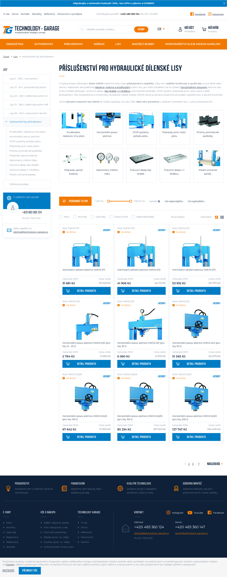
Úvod (6, 56)
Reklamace (12, 542)
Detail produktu (81, 291)
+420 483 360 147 (190, 527)
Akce (64, 216)
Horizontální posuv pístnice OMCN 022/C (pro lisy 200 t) (194, 418)
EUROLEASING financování (59, 547)
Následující (213, 464)
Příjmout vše (29, 570)
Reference (49, 14)
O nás (6, 14)
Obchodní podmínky (55, 532)
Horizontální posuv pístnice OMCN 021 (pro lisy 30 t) (141, 345)
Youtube (198, 512)
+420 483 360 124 (32, 212)
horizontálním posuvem (194, 87)
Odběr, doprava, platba (56, 522)
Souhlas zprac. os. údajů (57, 542)
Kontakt (25, 14)
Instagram (218, 14)
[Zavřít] (224, 3)
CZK (159, 29)
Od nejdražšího (196, 201)
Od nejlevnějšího (174, 201)
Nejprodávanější (143, 216)
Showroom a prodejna (69, 14)
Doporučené (118, 216)
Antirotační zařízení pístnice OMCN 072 (138, 269)
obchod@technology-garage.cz (30, 232)
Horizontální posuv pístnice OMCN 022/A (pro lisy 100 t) (84, 418)
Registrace (12, 537)
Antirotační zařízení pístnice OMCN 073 (193, 269)
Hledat (141, 29)
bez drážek (110, 91)
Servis (15, 14)
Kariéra (85, 542)
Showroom (87, 537)
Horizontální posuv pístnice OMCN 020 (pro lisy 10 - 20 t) (86, 345)
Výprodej (98, 216)
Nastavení (8, 570)
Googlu (10, 564)
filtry (75, 201)
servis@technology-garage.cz (191, 533)
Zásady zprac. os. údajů (56, 537)
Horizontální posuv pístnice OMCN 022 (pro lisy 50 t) (196, 345)
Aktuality (37, 14)
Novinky (80, 216)
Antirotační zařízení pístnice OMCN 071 (83, 269)
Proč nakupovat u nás (56, 527)
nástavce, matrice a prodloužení (112, 87)
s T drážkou (124, 91)
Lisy (15, 56)
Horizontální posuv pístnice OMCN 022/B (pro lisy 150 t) (139, 418)
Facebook (200, 14)
